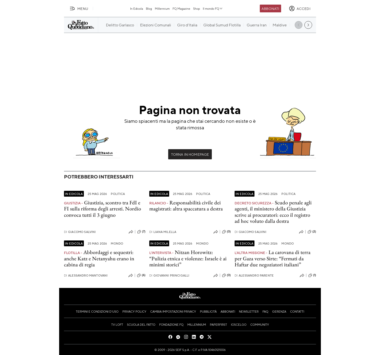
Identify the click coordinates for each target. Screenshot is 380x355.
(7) (141, 232)
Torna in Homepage (190, 154)
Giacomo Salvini (80, 232)
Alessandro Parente (254, 275)
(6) (141, 275)
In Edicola (136, 8)
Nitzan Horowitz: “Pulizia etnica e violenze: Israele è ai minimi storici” (188, 258)
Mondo (117, 243)
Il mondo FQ (213, 8)
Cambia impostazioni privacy (173, 311)
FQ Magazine (181, 8)
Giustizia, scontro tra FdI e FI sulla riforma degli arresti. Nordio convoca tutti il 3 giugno (102, 208)
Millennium (162, 8)
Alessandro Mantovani (86, 275)
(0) (226, 232)
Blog (149, 8)
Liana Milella (162, 232)
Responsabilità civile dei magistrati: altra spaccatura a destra (186, 205)
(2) (312, 232)
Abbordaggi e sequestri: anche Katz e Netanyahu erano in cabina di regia (99, 258)
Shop (196, 8)
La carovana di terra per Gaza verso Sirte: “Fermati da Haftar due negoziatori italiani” (272, 258)
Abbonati (270, 8)
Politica (118, 194)
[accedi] (299, 8)
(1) (312, 275)
